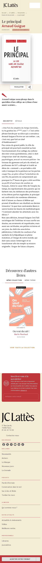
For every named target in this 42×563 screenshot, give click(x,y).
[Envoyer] (35, 396)
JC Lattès (12, 13)
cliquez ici (23, 390)
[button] (20, 30)
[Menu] (34, 5)
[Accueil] (11, 5)
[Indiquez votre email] (18, 396)
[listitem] (4, 444)
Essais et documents (8, 15)
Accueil (4, 13)
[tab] (8, 121)
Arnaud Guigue (13, 26)
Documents (21, 13)
